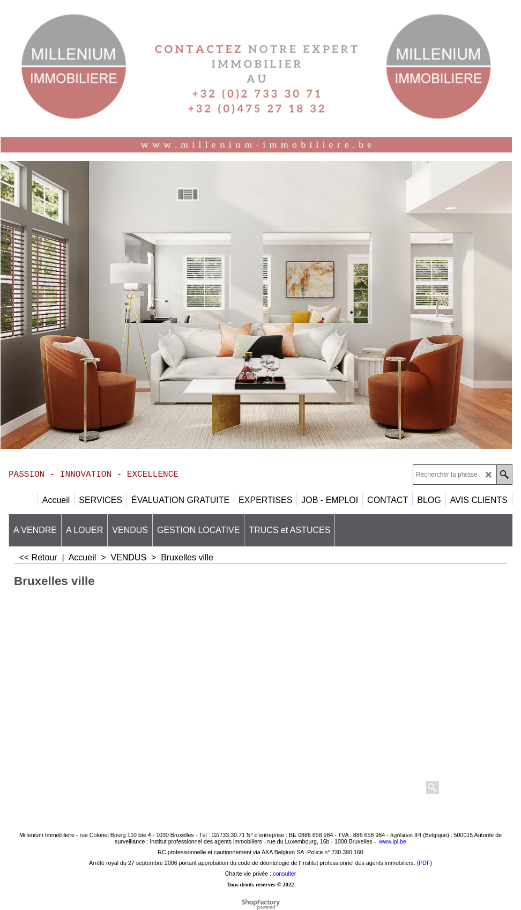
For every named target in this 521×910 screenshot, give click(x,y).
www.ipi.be (392, 841)
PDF (424, 863)
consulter (284, 873)
